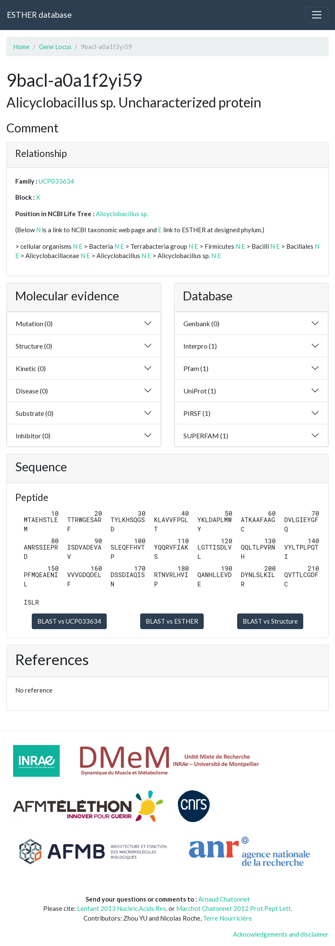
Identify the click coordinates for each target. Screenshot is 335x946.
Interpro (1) (200, 346)
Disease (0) (32, 391)
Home (21, 46)
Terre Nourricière (227, 918)
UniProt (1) (199, 391)
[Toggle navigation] (316, 15)
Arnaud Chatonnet (224, 899)
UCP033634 (56, 181)
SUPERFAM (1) (205, 436)
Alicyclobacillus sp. (122, 213)
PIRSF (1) (196, 413)
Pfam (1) (195, 368)
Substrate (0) (34, 413)
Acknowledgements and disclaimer (281, 934)
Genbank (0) (201, 323)
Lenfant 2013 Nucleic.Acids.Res (121, 908)
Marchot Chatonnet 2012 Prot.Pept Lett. (234, 908)
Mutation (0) (34, 323)
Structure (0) (34, 346)
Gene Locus (55, 46)
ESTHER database (39, 14)
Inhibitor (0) (33, 436)
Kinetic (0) (31, 368)
